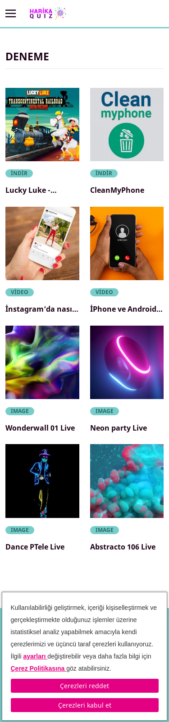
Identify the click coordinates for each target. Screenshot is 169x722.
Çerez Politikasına (39, 668)
